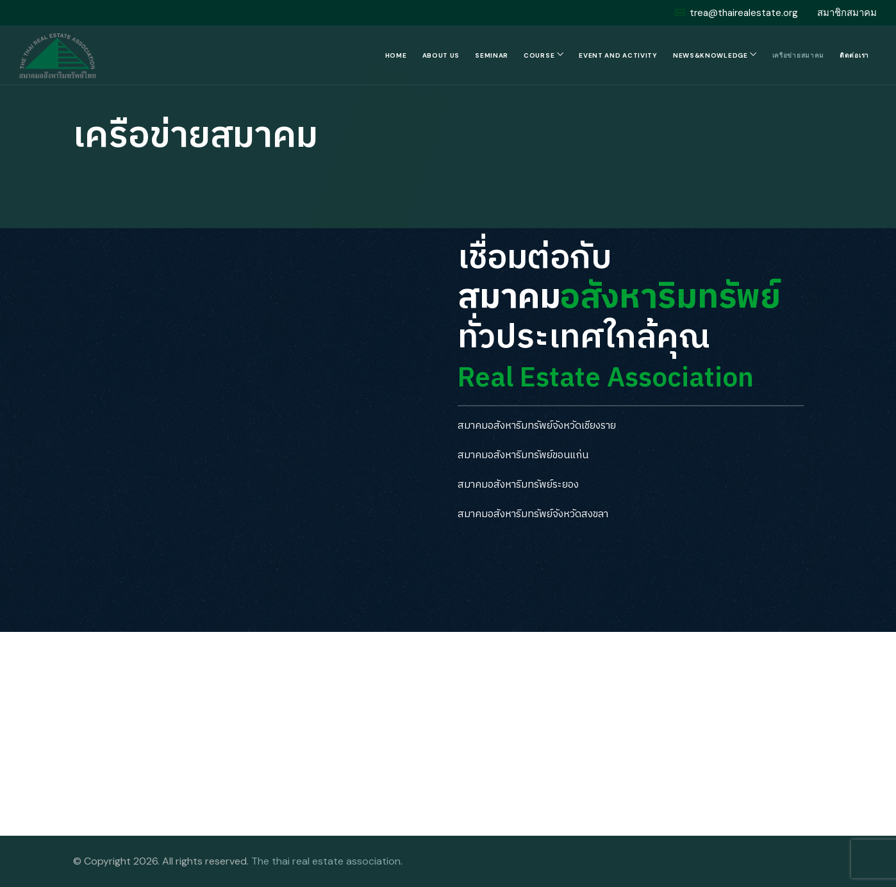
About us (441, 55)
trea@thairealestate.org (736, 13)
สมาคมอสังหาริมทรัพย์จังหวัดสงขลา (533, 514)
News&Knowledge (710, 55)
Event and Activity (618, 55)
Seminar (491, 55)
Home (396, 55)
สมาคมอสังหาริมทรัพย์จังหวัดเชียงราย (537, 426)
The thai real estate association (326, 861)
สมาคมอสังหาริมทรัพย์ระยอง (518, 484)
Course (539, 55)
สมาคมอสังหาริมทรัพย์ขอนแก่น (523, 455)
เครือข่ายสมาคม (798, 55)
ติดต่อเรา (854, 55)
